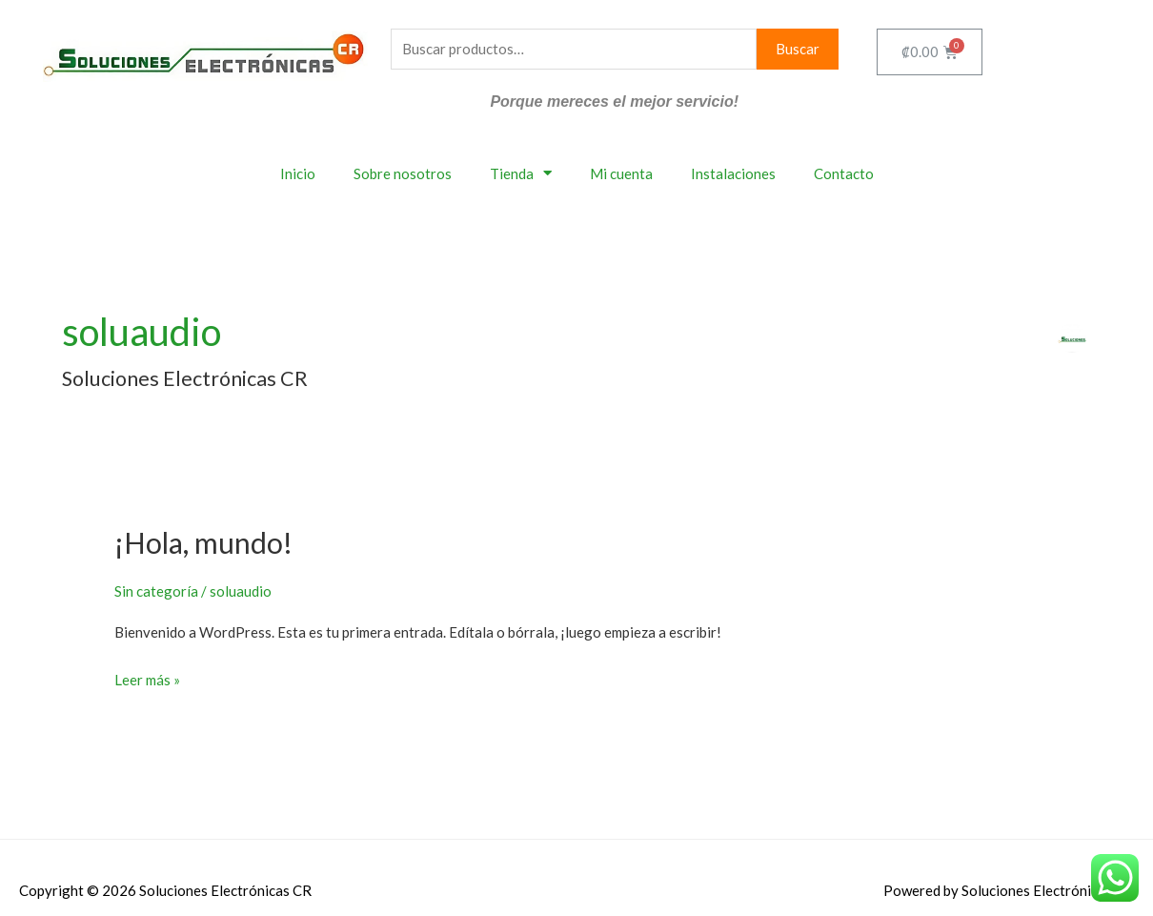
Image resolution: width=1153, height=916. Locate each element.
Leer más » (147, 677)
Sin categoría (156, 591)
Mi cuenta (621, 173)
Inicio (297, 173)
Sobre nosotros (403, 173)
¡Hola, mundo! (203, 542)
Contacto (844, 173)
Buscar (797, 48)
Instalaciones (733, 173)
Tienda (521, 173)
